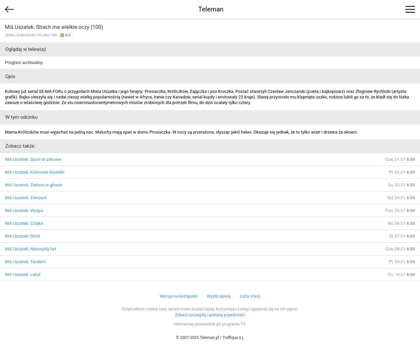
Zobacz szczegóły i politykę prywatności (210, 315)
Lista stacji (250, 296)
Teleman (210, 9)
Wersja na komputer (179, 296)
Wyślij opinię (218, 296)
